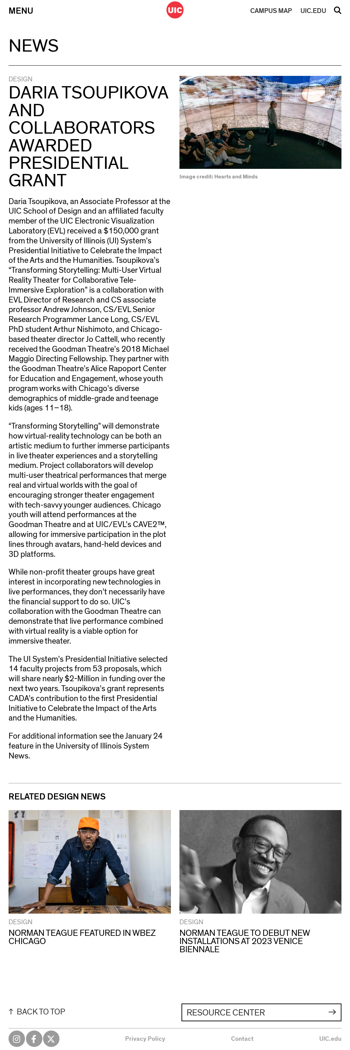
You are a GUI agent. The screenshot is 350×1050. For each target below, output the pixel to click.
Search (337, 12)
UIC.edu (330, 1039)
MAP (271, 11)
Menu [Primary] (21, 10)
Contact (242, 1039)
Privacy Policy (145, 1039)
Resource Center (226, 1012)
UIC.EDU (313, 11)
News (34, 46)
